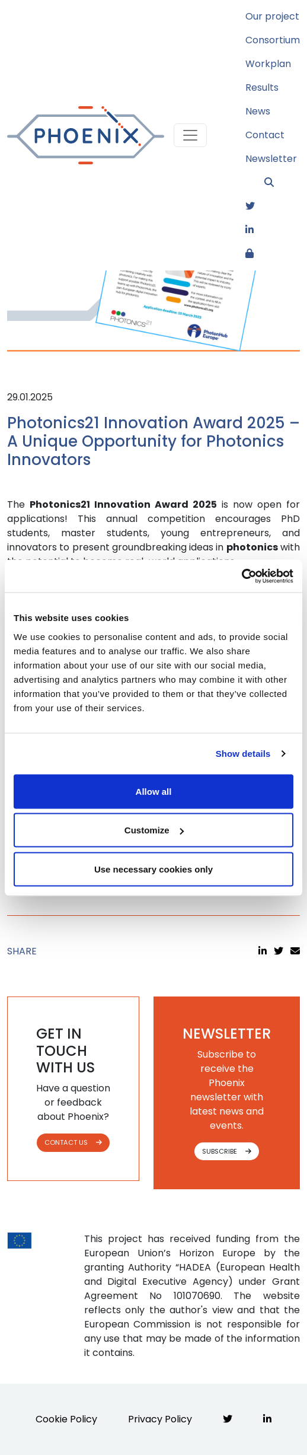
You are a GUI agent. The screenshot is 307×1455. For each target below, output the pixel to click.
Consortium (272, 40)
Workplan (268, 64)
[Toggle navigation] (190, 135)
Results (262, 87)
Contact (264, 135)
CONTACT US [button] (73, 1142)
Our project (272, 16)
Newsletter (271, 158)
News (257, 111)
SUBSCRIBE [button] (226, 1151)
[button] (282, 183)
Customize (154, 830)
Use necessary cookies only (153, 869)
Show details (243, 754)
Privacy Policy (160, 1419)
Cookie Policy (66, 1419)
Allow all (154, 791)
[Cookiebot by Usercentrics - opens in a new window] (241, 576)
